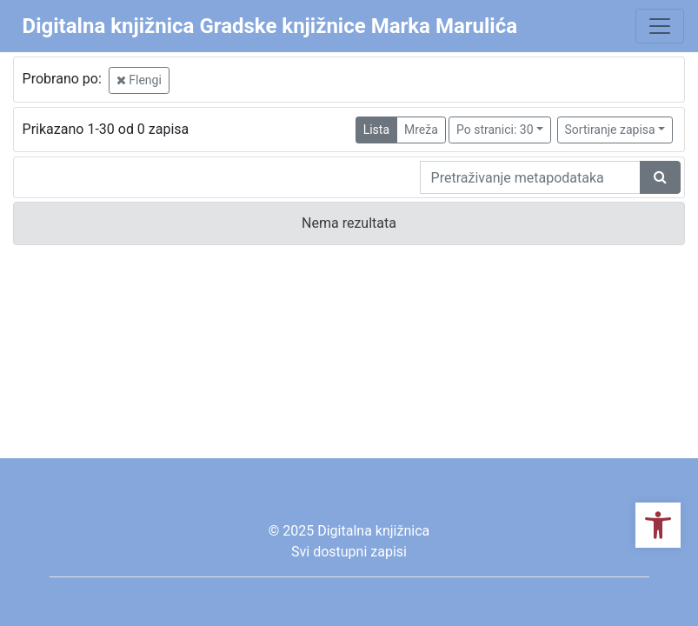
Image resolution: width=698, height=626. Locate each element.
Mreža (421, 130)
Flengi (139, 80)
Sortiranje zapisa (610, 130)
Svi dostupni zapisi (349, 551)
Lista (376, 130)
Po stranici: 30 (495, 130)
